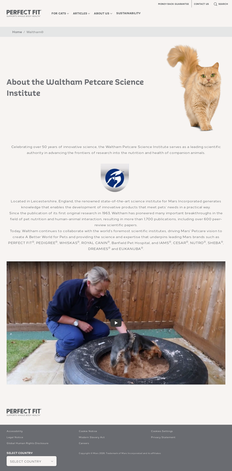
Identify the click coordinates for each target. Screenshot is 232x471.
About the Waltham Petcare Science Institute (75, 87)
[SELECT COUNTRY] (32, 461)
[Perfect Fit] (24, 412)
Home (17, 31)
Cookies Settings (162, 431)
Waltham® (35, 31)
